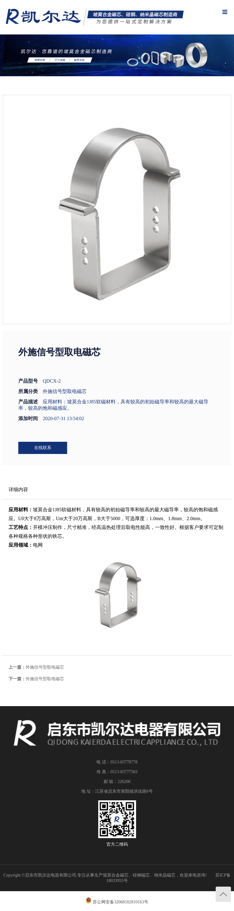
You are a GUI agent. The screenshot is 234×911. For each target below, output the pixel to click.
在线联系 (42, 447)
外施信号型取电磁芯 (45, 667)
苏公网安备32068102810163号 (120, 902)
